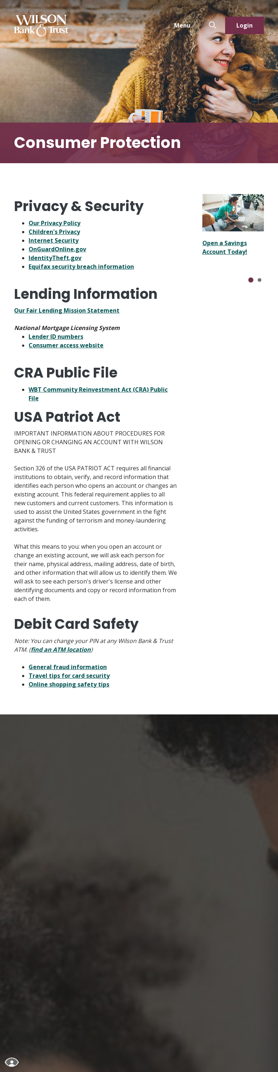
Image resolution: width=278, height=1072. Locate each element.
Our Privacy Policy (54, 223)
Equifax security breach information (81, 267)
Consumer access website (66, 345)
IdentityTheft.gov (55, 258)
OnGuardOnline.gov (57, 249)
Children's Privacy (54, 232)
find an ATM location (61, 649)
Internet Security (54, 240)
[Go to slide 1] (251, 280)
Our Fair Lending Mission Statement (66, 310)
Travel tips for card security (69, 676)
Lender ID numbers (56, 337)
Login (244, 25)
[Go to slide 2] (259, 280)
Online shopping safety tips (69, 684)
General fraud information (68, 667)
